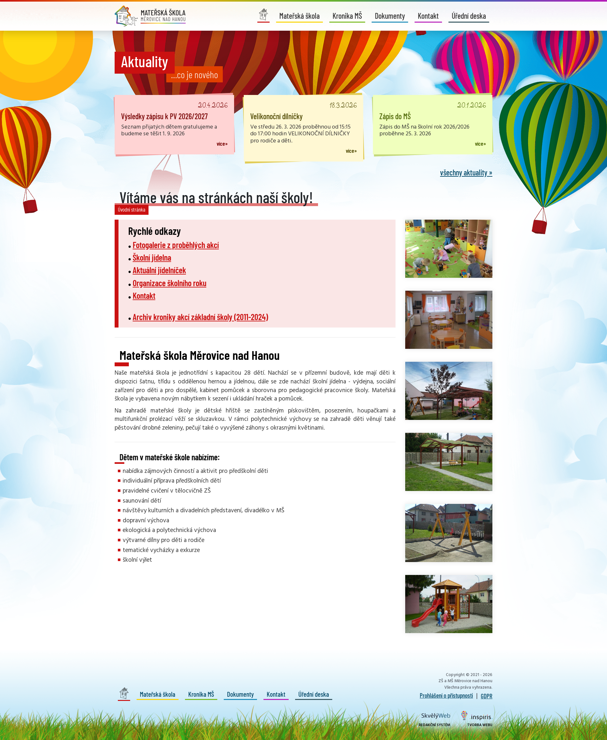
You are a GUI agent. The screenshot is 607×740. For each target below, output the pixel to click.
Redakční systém (434, 720)
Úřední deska (469, 15)
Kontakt (428, 15)
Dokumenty (390, 15)
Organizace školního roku (169, 283)
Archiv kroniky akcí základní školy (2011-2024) (200, 317)
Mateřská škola (299, 15)
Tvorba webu (476, 719)
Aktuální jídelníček (159, 270)
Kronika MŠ (347, 15)
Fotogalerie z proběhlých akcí (176, 245)
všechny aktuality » (466, 172)
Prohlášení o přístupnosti (446, 695)
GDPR (486, 696)
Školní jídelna (152, 257)
